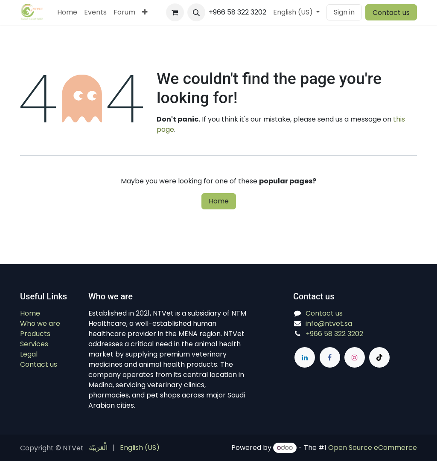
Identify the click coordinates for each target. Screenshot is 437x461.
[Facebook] (330, 357)
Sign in (344, 12)
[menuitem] (67, 12)
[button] (196, 12)
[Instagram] (354, 357)
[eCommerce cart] (175, 12)
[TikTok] (379, 357)
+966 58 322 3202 (334, 334)
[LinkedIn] (304, 357)
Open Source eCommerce (372, 447)
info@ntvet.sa (329, 323)
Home (219, 201)
